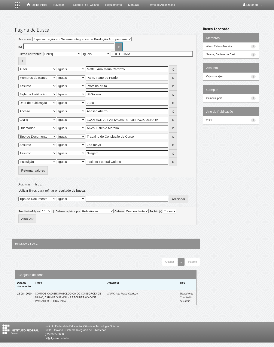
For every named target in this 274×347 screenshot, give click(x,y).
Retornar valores (33, 170)
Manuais (135, 4)
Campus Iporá (214, 98)
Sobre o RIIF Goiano (86, 4)
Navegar (60, 4)
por (20, 46)
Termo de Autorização (163, 4)
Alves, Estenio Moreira (219, 46)
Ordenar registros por (67, 211)
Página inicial (37, 4)
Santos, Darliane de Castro (221, 54)
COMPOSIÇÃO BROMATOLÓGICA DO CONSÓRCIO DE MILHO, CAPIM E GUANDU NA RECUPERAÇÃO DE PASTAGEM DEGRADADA (68, 297)
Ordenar (119, 211)
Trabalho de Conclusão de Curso (186, 297)
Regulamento (113, 4)
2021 (209, 120)
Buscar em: (24, 39)
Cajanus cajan (214, 76)
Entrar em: (252, 4)
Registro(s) (155, 211)
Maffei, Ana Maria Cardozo (122, 293)
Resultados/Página (29, 211)
